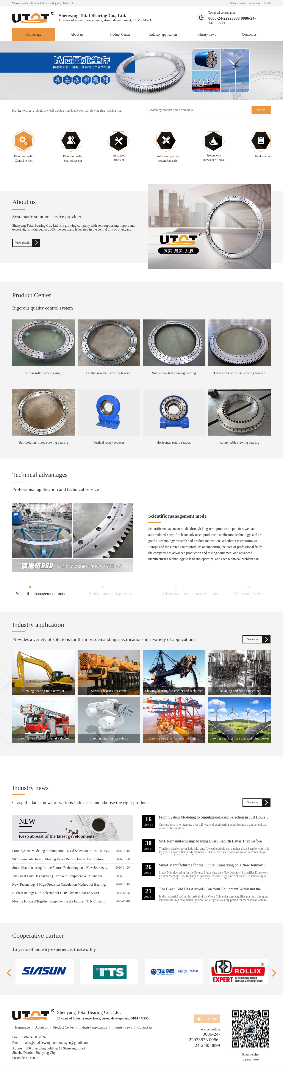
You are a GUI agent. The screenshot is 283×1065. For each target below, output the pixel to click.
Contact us (249, 34)
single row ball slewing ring (53, 110)
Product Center (119, 34)
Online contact (237, 3)
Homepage (33, 34)
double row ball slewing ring (88, 110)
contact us (254, 3)
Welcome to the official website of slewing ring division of (42, 3)
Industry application (163, 34)
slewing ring (114, 110)
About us (76, 34)
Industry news (206, 34)
